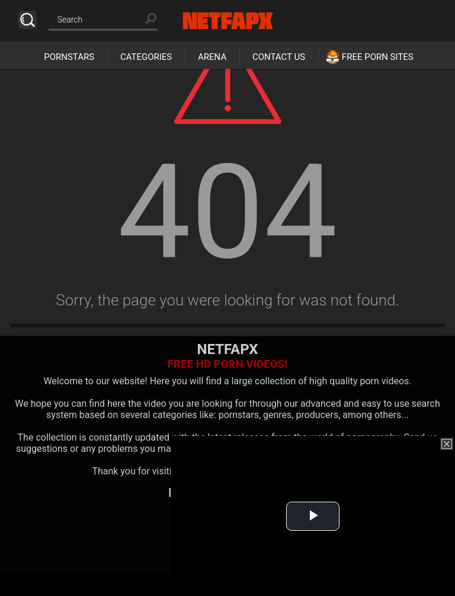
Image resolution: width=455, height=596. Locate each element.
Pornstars (69, 57)
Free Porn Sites (378, 57)
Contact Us (278, 57)
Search (27, 20)
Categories (146, 57)
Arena (212, 57)
